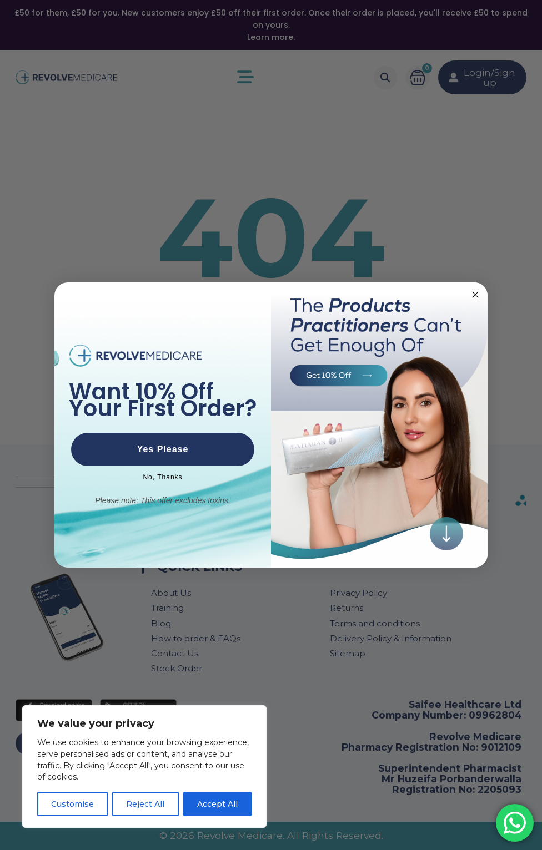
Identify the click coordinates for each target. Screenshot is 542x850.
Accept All (217, 804)
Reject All (145, 804)
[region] (144, 766)
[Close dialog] (475, 294)
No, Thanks (162, 477)
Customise (72, 804)
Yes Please (163, 449)
